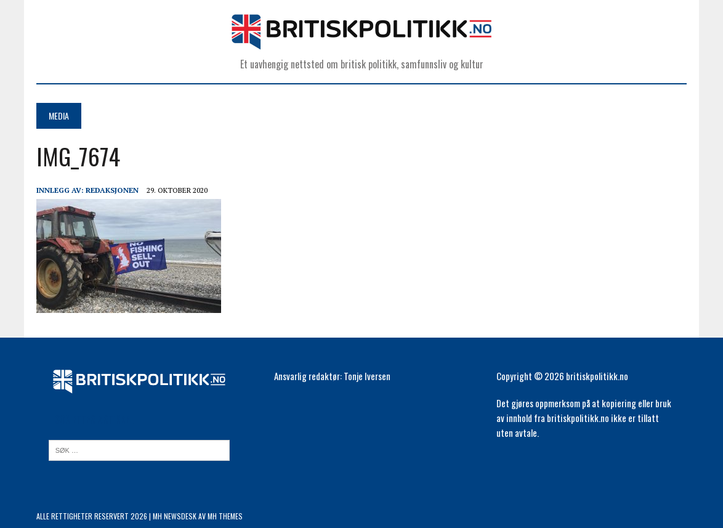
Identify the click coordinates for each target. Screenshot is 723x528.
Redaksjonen (112, 190)
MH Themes (225, 516)
